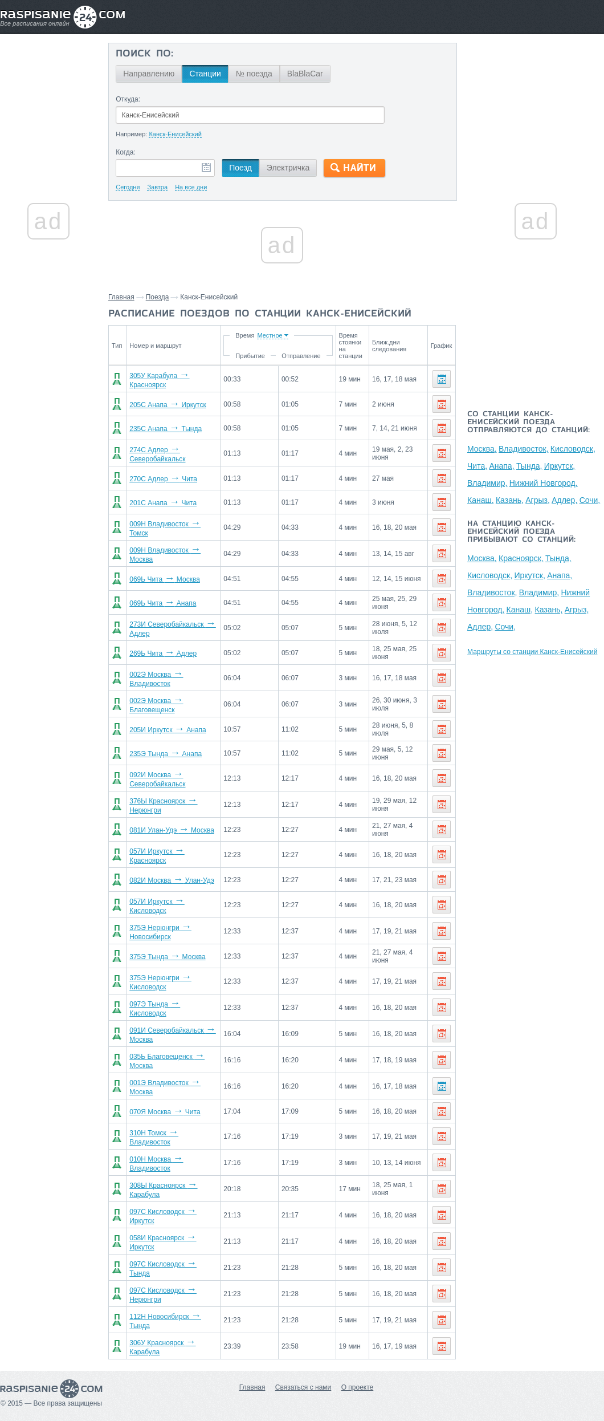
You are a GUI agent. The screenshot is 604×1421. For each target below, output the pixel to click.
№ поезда (254, 73)
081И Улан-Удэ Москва (171, 830)
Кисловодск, (572, 448)
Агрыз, (537, 500)
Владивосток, (523, 448)
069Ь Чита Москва (164, 579)
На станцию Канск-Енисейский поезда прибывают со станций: (521, 532)
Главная (121, 297)
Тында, (529, 465)
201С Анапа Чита (163, 503)
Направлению (148, 73)
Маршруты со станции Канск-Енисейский (532, 652)
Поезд (240, 167)
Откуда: (128, 99)
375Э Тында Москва (167, 957)
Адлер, (564, 500)
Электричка (288, 167)
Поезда (157, 297)
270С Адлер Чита (163, 479)
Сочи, (590, 500)
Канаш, (480, 500)
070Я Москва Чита (164, 1112)
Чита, (477, 465)
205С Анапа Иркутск (167, 405)
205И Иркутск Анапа (167, 730)
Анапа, (501, 465)
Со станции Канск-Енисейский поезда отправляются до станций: (528, 423)
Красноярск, (521, 558)
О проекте (357, 1387)
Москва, (482, 448)
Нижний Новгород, (543, 483)
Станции (205, 73)
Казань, (510, 500)
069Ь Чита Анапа (162, 603)
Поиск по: (144, 54)
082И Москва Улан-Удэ (171, 880)
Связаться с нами (303, 1387)
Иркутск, (559, 465)
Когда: (126, 152)
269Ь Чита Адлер (163, 653)
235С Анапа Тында (165, 429)
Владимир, (487, 483)
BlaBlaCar (305, 73)
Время (244, 335)
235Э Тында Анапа (165, 754)
